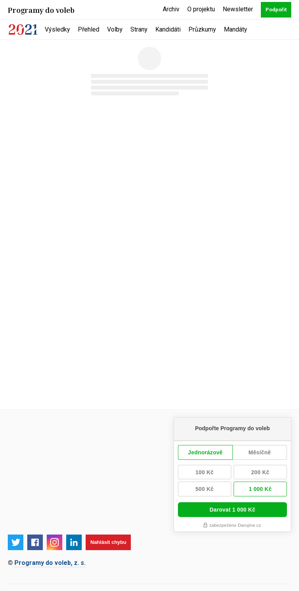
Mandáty (235, 29)
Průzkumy (202, 29)
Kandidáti (168, 29)
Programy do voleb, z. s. (50, 562)
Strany (139, 29)
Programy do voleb (41, 9)
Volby (115, 29)
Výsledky (57, 29)
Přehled (88, 29)
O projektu (201, 9)
